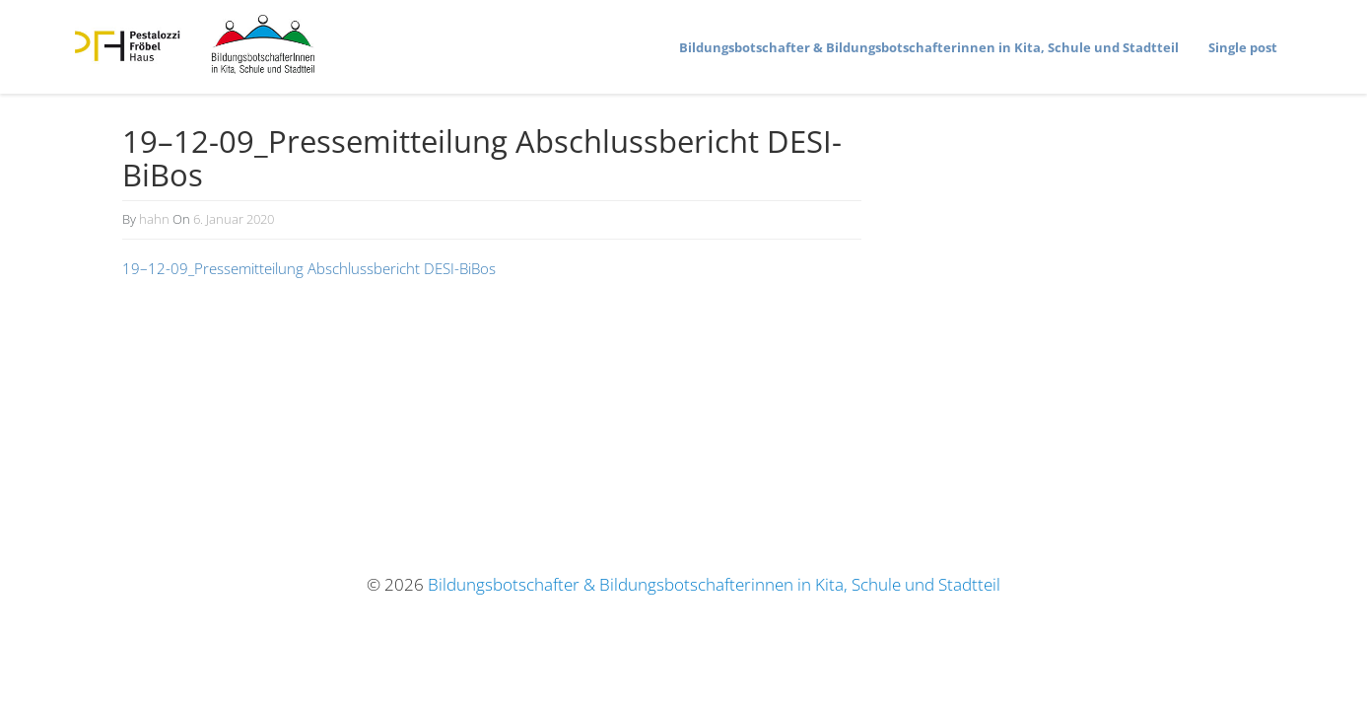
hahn (154, 219)
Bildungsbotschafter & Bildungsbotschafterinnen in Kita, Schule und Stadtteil (714, 584)
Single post (1242, 47)
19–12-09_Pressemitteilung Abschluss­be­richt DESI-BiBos (309, 268)
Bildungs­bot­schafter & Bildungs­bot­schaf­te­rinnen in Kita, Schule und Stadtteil (929, 47)
